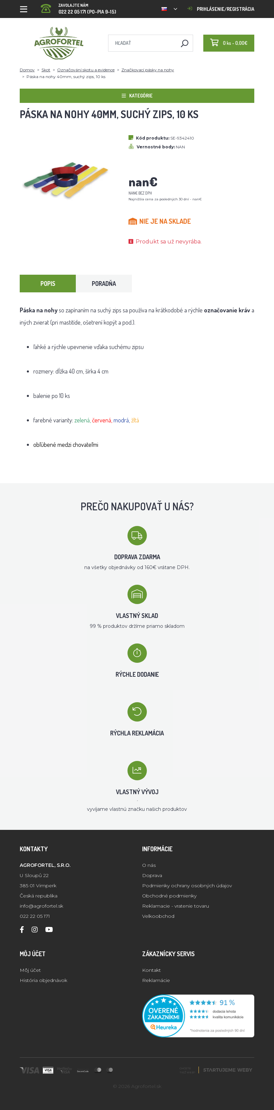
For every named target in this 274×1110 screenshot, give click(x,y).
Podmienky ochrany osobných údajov (187, 885)
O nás (149, 865)
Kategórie (137, 95)
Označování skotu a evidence (86, 69)
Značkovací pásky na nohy (147, 69)
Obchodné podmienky (169, 896)
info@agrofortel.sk (41, 906)
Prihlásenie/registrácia (220, 9)
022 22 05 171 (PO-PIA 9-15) (78, 7)
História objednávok (43, 980)
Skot (45, 69)
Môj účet (30, 970)
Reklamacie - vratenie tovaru (175, 906)
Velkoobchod (158, 916)
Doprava (152, 875)
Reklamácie (156, 980)
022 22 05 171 (35, 916)
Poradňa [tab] (104, 283)
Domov (27, 69)
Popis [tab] (47, 283)
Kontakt (151, 970)
